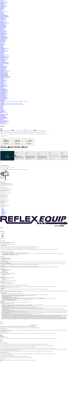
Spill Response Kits (2, 94)
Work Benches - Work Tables (3, 72)
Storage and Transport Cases (3, 66)
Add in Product (2, 111)
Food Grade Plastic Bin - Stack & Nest (4, 121)
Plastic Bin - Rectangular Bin (3, 117)
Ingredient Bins (2, 51)
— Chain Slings (13, 101)
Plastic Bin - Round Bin (3, 116)
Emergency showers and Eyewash (4, 95)
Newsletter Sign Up (4, 212)
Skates (1, 10)
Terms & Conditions (4, 213)
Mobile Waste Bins (2, 86)
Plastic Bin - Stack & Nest (3, 23)
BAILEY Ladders (2, 58)
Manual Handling (2, 119)
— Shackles (1, 101)
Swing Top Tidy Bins (2, 88)
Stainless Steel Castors (2, 18)
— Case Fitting (20, 103)
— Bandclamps (11, 103)
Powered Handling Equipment (3, 33)
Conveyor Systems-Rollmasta (3, 97)
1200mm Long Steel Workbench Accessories (5, 76)
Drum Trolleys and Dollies (3, 41)
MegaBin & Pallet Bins (3, 28)
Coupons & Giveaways (4, 210)
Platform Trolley (2, 3)
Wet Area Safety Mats (2, 79)
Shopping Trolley (2, 8)
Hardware (1, 102)
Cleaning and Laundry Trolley (3, 6)
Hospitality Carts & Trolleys (3, 5)
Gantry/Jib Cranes (2, 99)
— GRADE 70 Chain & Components (4, 104)
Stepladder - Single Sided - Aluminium (4, 56)
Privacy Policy (25, 169)
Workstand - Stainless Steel (3, 120)
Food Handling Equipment (3, 112)
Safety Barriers (2, 81)
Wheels (1, 20)
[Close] (0, 239)
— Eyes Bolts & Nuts (25, 101)
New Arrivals (1, 12)
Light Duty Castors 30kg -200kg (4, 15)
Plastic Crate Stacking (2, 115)
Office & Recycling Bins (3, 89)
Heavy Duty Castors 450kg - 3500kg (4, 16)
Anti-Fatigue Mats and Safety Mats (4, 78)
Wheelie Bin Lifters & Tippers (3, 84)
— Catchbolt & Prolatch (15, 103)
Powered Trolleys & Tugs (3, 7)
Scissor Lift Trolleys (2, 35)
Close (1, 321)
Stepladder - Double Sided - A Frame (4, 57)
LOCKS (1, 107)
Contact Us (3, 211)
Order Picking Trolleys (3, 4)
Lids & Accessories (2, 32)
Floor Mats (1, 77)
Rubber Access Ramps (2, 80)
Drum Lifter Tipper (2, 39)
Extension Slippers (2, 44)
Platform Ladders (2, 55)
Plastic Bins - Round (2, 27)
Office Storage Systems (3, 69)
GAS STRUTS (2, 110)
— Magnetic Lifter (21, 101)
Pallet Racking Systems (3, 70)
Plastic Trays (1, 29)
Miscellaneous (2, 47)
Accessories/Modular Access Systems (4, 62)
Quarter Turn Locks (2, 108)
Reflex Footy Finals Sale (3, 122)
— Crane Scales (17, 101)
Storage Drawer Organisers (3, 67)
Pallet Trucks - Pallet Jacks (3, 34)
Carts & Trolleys (2, 49)
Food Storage (1, 53)
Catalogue (3, 209)
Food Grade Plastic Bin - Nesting (4, 114)
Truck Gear (1, 106)
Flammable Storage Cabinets (3, 90)
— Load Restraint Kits (21, 104)
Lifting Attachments (2, 100)
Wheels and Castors (2, 14)
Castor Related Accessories (3, 22)
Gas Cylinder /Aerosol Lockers (3, 91)
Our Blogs (3, 214)
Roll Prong (1, 46)
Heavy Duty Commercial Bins (3, 50)
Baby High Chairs (2, 52)
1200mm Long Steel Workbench (4, 73)
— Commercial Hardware (3, 103)
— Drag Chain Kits (16, 104)
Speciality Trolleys (2, 9)
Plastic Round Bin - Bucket (3, 118)
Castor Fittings (2, 21)
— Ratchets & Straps (11, 104)
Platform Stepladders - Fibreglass (4, 59)
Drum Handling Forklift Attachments (4, 38)
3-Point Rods (1, 109)
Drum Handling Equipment (3, 37)
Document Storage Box (3, 92)
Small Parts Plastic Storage (3, 26)
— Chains (9, 101)
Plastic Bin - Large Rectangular (3, 25)
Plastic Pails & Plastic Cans (3, 30)
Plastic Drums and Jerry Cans (3, 31)
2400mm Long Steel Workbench (4, 74)
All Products (1, 1)
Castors (1, 113)
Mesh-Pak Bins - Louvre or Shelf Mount (5, 71)
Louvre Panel (1, 64)
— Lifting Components (5, 101)
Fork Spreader (2, 45)
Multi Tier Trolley (2, 2)
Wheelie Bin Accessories (3, 85)
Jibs (0, 42)
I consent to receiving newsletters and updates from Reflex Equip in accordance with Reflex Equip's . (14, 169)
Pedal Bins (1, 87)
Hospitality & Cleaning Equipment (4, 48)
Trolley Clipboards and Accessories (4, 11)
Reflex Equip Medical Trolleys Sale (4, 123)
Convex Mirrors (2, 82)
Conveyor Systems (2, 96)
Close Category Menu (3, 0)
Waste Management (2, 83)
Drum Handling (2, 43)
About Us (3, 208)
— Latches (7, 103)
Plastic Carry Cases (2, 65)
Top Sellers (1, 13)
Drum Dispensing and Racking (3, 93)
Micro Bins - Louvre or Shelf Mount (4, 63)
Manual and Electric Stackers (3, 36)
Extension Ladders (2, 60)
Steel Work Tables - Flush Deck (4, 75)
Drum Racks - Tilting (2, 40)
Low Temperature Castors (3, 19)
